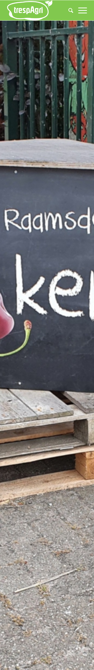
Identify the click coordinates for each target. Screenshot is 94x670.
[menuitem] (68, 10)
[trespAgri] (39, 10)
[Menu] (80, 10)
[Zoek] (68, 10)
